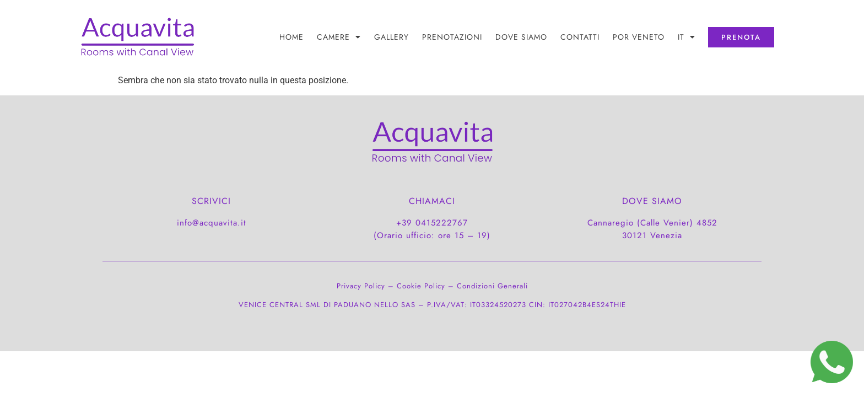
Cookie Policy (421, 286)
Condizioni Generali (492, 286)
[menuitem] (686, 37)
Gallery (391, 36)
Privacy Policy (361, 286)
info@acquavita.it (211, 223)
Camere (339, 37)
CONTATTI (580, 36)
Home (291, 36)
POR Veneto (639, 36)
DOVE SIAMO (521, 36)
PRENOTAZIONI (452, 36)
